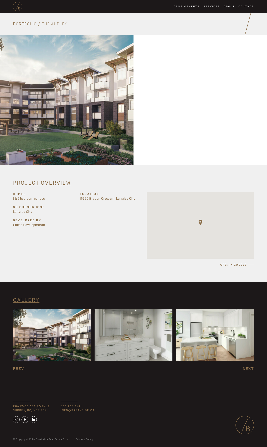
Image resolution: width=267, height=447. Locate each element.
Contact (246, 6)
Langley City (22, 212)
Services (211, 6)
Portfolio (25, 24)
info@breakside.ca (78, 410)
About (229, 6)
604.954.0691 (71, 406)
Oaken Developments (29, 225)
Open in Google (233, 265)
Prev (18, 369)
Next (248, 369)
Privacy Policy (84, 439)
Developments (187, 6)
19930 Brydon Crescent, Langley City (107, 198)
